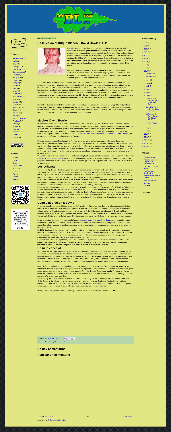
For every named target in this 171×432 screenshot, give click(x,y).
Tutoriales (16, 121)
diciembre (149, 74)
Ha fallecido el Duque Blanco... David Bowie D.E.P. (152, 117)
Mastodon (16, 169)
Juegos (15, 88)
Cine (14, 64)
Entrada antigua (127, 416)
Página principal (149, 157)
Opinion (15, 105)
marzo (148, 89)
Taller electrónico (19, 118)
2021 (146, 55)
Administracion (18, 58)
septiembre (150, 77)
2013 (146, 134)
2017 (146, 68)
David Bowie (72, 48)
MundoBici (16, 94)
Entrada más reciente (45, 416)
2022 (146, 52)
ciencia (15, 124)
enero (148, 96)
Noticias (15, 102)
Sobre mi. (147, 183)
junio (148, 80)
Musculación (17, 96)
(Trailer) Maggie (151, 123)
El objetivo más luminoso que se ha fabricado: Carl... (152, 101)
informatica (17, 132)
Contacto (147, 186)
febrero (148, 92)
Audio (15, 61)
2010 (146, 143)
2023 (146, 49)
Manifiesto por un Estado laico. (150, 172)
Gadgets (16, 83)
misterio (15, 137)
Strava (15, 163)
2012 (146, 137)
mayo (148, 83)
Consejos (16, 67)
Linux (15, 91)
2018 (146, 65)
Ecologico (16, 75)
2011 (146, 140)
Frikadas (16, 80)
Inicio (87, 416)
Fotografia (16, 77)
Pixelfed (15, 179)
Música (65, 342)
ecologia (16, 129)
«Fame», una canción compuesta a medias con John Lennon (104, 134)
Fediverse (16, 171)
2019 (146, 61)
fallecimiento (58, 342)
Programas (17, 107)
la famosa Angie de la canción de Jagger (95, 220)
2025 (146, 43)
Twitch (15, 160)
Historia (15, 86)
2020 (146, 58)
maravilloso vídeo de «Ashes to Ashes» (52, 158)
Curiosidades (17, 69)
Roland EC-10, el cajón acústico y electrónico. (152, 109)
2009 (146, 146)
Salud (15, 116)
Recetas (16, 113)
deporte (15, 126)
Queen (15, 110)
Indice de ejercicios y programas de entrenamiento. (151, 162)
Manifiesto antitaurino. (151, 180)
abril (147, 86)
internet (15, 135)
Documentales (18, 72)
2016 (146, 71)
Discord (15, 177)
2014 (146, 131)
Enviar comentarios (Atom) (57, 420)
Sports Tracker (18, 166)
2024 (146, 46)
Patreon (15, 174)
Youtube (16, 158)
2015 (146, 128)
